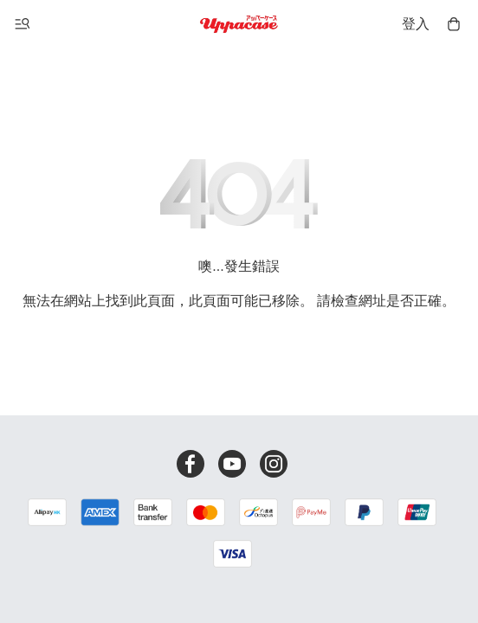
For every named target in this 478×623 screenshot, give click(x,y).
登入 (416, 23)
